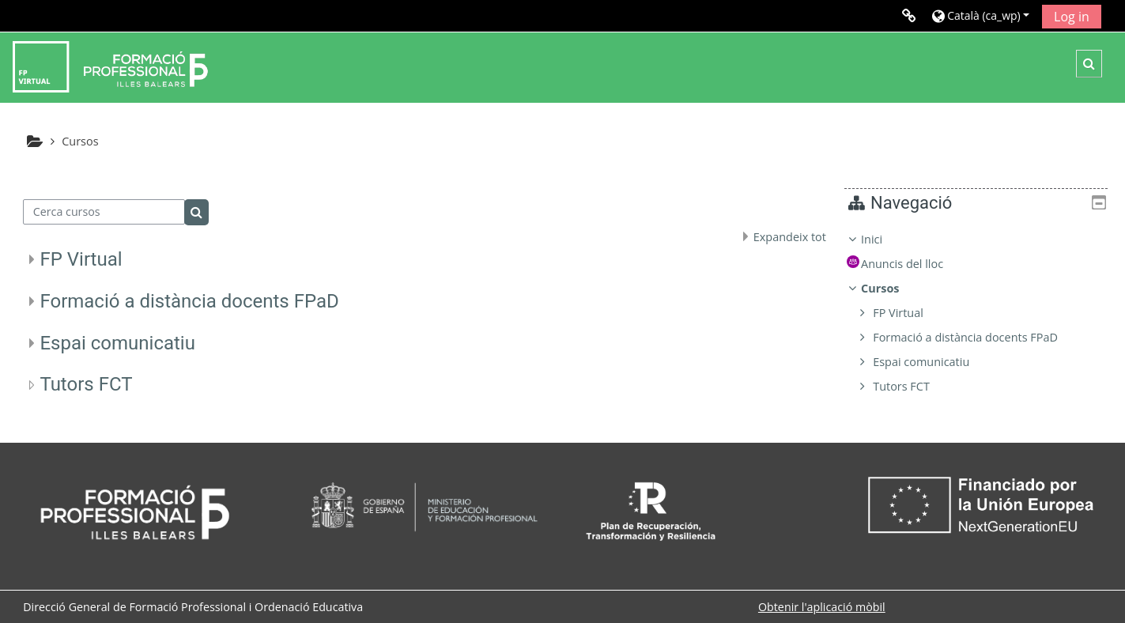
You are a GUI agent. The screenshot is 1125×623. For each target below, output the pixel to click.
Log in (1071, 16)
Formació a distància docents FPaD (189, 301)
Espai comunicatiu (117, 343)
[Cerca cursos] (104, 212)
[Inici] (110, 66)
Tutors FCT (86, 384)
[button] (980, 15)
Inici (883, 239)
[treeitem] (982, 313)
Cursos (892, 288)
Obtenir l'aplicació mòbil (821, 606)
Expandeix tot (789, 236)
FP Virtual (81, 259)
